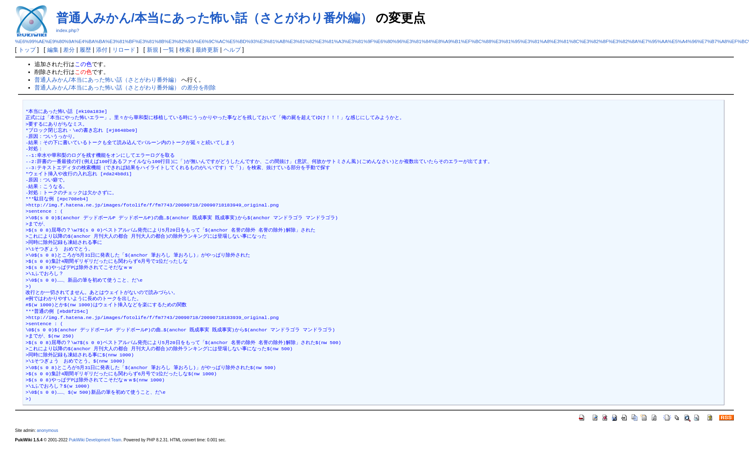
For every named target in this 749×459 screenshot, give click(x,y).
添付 (101, 49)
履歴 (85, 49)
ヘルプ (232, 49)
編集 (53, 49)
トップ (27, 49)
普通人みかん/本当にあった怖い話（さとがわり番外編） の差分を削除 (125, 87)
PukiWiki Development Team (95, 440)
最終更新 (207, 49)
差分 (69, 49)
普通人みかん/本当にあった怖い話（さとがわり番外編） (214, 18)
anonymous (47, 430)
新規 (152, 49)
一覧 (168, 49)
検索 (185, 49)
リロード (123, 49)
